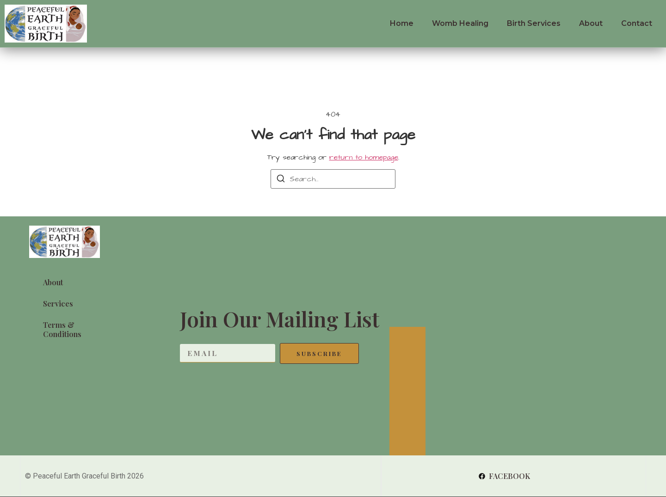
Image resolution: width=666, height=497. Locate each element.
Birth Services (534, 23)
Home (401, 23)
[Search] (281, 180)
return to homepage (363, 157)
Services (58, 303)
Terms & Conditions (62, 329)
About (591, 23)
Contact (636, 23)
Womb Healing (460, 23)
